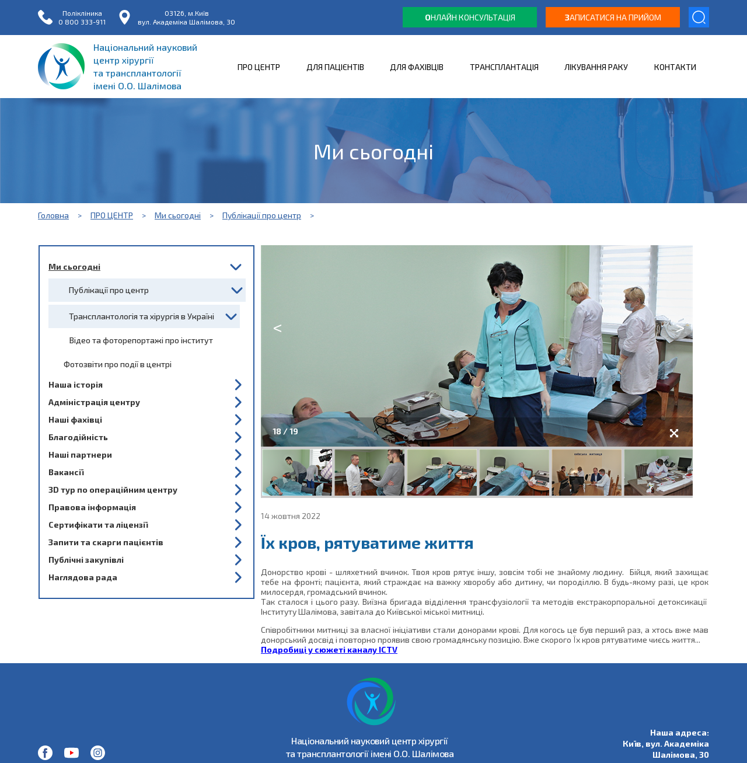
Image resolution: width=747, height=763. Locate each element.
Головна (53, 215)
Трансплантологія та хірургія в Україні (141, 316)
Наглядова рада (82, 577)
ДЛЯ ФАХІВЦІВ (417, 67)
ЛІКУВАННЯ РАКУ (596, 67)
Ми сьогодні (178, 215)
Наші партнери (80, 454)
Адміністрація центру (94, 402)
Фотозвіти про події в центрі (118, 364)
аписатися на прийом (613, 17)
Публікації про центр (261, 215)
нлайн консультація (470, 17)
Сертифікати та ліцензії (98, 524)
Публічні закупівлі (86, 560)
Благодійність (78, 437)
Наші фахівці (75, 419)
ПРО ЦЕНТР (259, 67)
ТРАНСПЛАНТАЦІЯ (504, 67)
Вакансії (65, 472)
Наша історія (75, 384)
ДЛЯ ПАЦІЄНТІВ (335, 67)
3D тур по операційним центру (112, 489)
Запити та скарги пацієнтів (105, 542)
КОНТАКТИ (675, 67)
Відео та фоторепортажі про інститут (141, 340)
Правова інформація (92, 507)
